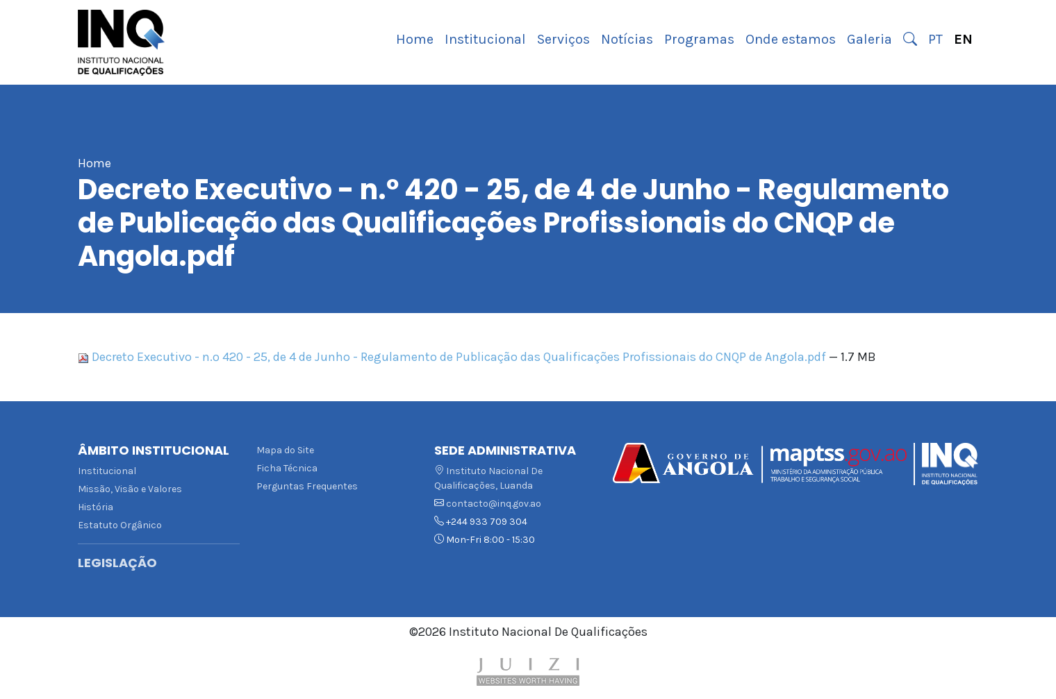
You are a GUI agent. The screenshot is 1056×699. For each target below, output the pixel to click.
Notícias (627, 39)
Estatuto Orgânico (120, 525)
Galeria (869, 39)
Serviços (563, 39)
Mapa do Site (285, 450)
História (95, 507)
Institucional (485, 39)
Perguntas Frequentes (307, 486)
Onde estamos (790, 39)
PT (935, 39)
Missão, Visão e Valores (130, 489)
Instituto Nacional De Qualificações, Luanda (488, 478)
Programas (699, 39)
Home (415, 39)
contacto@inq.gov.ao (493, 503)
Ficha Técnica (286, 468)
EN (963, 39)
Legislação (117, 563)
